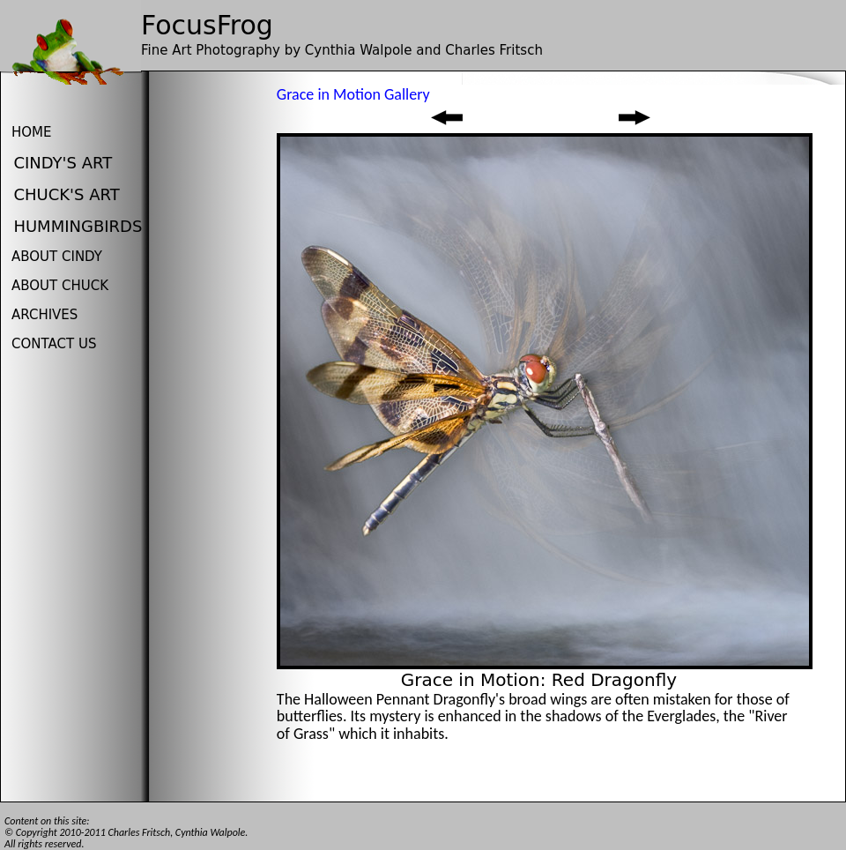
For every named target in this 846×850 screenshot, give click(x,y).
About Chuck (59, 286)
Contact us (53, 344)
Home (31, 132)
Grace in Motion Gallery (353, 94)
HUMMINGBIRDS (77, 226)
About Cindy (56, 257)
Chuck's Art (66, 194)
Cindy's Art (62, 162)
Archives (44, 315)
